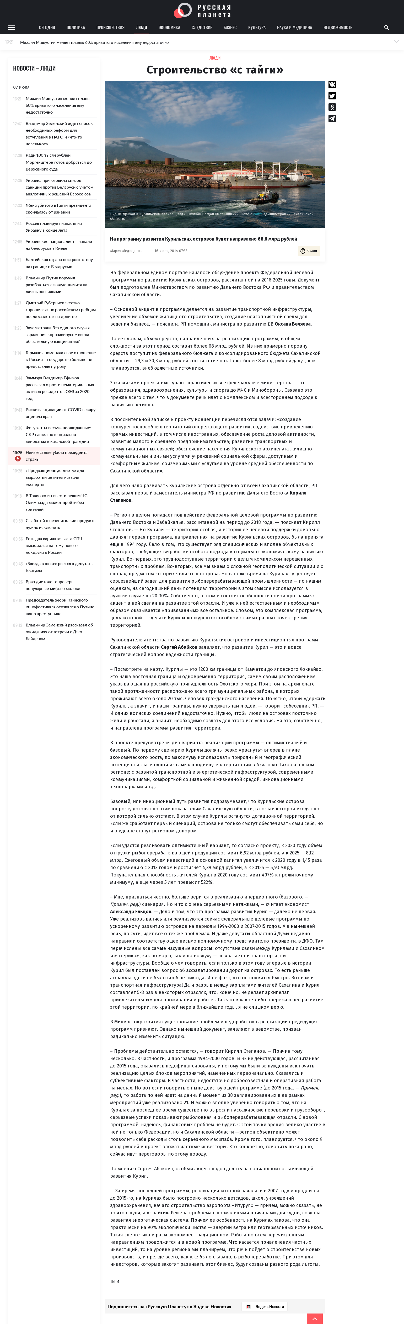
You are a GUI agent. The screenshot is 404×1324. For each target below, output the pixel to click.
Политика (76, 27)
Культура (257, 27)
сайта (258, 214)
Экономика (169, 27)
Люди (141, 27)
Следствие (202, 27)
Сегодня (47, 27)
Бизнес (230, 27)
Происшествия (110, 27)
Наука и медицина (294, 27)
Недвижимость (338, 27)
